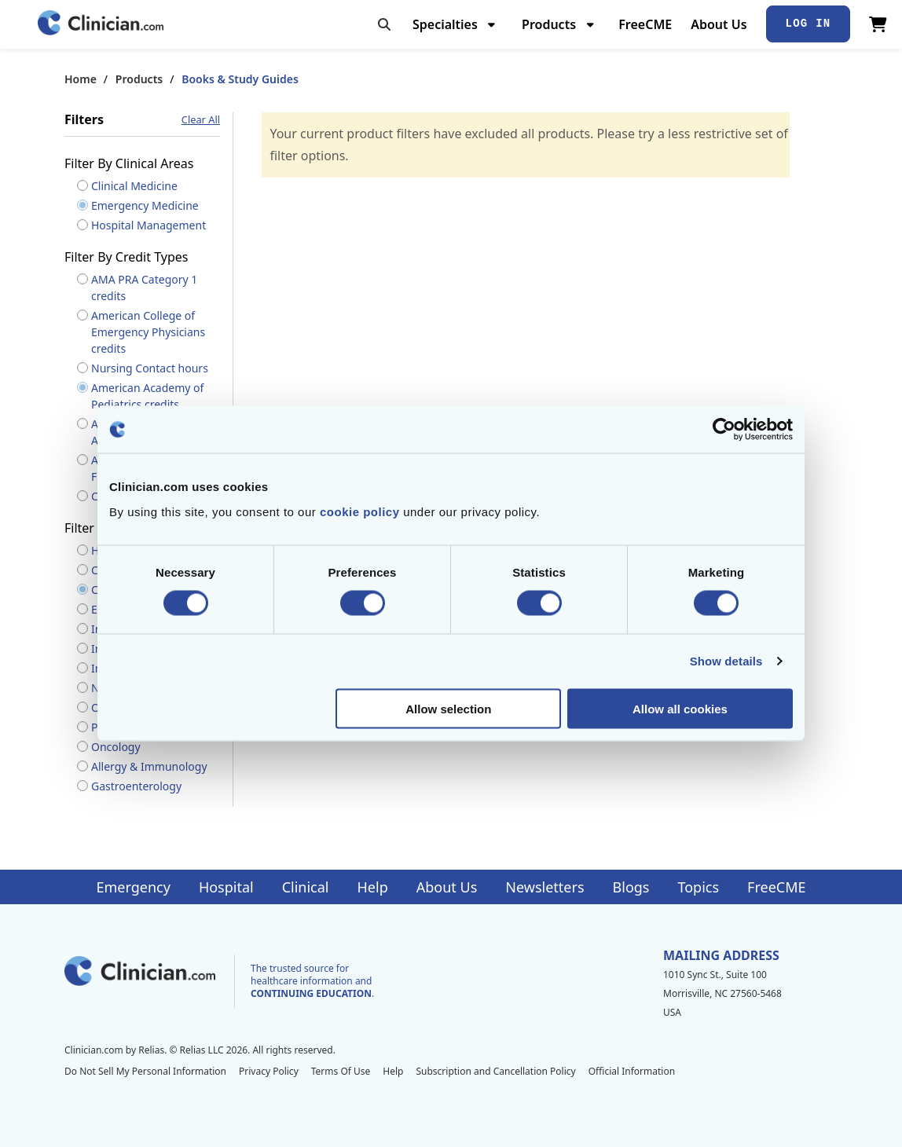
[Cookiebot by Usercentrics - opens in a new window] (724, 430)
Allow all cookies (680, 708)
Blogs (631, 887)
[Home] (100, 24)
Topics (698, 887)
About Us (718, 24)
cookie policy (360, 511)
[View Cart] (878, 24)
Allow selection (448, 708)
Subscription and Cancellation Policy (495, 1071)
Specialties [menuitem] (445, 24)
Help (373, 887)
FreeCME (645, 24)
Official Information (631, 1071)
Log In (808, 23)
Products (139, 78)
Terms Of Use (341, 1071)
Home (80, 78)
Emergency (133, 887)
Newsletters (544, 887)
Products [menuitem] (549, 24)
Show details (726, 661)
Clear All (201, 120)
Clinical (305, 887)
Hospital (226, 887)
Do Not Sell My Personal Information (145, 1071)
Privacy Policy (269, 1071)
